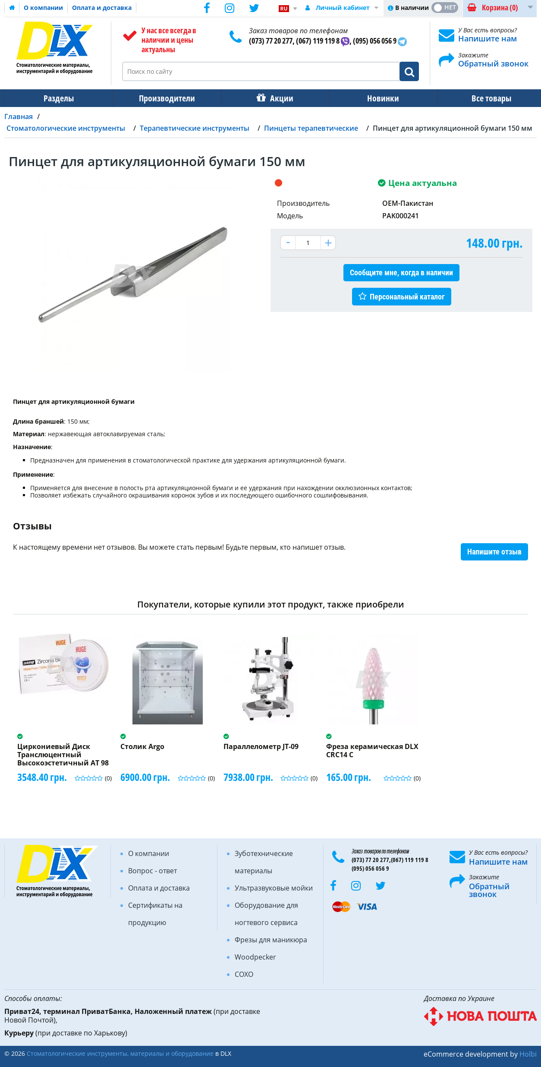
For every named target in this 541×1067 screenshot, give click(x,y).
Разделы (58, 98)
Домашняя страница (12, 8)
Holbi (528, 1054)
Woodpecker (255, 957)
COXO (244, 974)
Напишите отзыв (494, 551)
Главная (18, 116)
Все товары (483, 98)
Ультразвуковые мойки (274, 888)
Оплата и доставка (102, 7)
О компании (43, 7)
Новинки (377, 98)
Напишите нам (487, 38)
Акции (277, 98)
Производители (164, 98)
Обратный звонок (493, 63)
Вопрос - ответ (152, 870)
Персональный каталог (407, 296)
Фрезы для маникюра (271, 939)
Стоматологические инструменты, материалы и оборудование (120, 1053)
